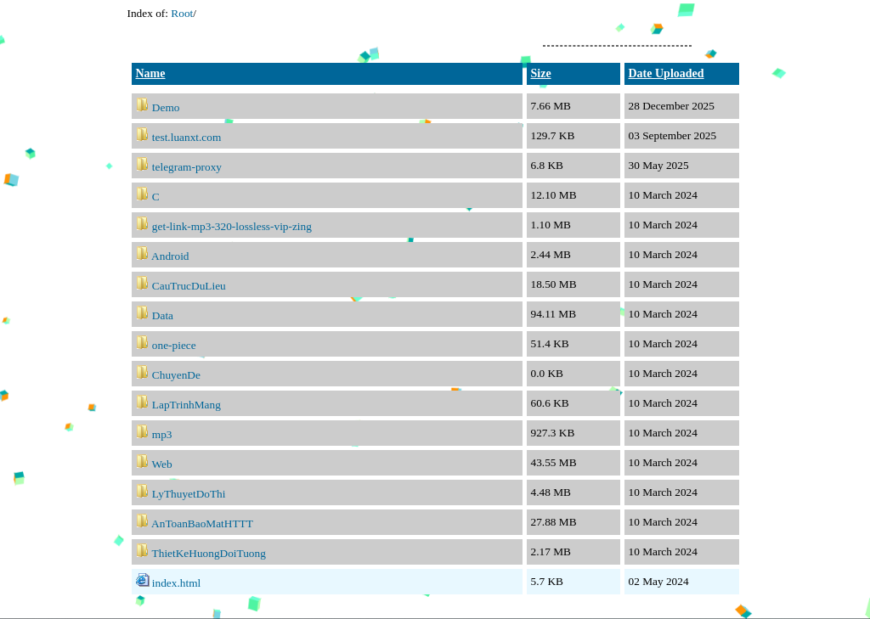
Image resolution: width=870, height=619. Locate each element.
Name (151, 73)
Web (162, 464)
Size (541, 73)
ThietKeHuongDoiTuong (209, 553)
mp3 (162, 434)
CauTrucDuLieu (189, 285)
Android (170, 256)
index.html (176, 583)
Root (182, 13)
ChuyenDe (176, 375)
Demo (166, 107)
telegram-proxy (187, 166)
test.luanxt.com (186, 137)
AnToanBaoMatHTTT (202, 523)
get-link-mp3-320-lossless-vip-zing (232, 226)
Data (162, 315)
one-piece (174, 345)
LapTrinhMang (186, 404)
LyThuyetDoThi (189, 493)
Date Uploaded (666, 73)
